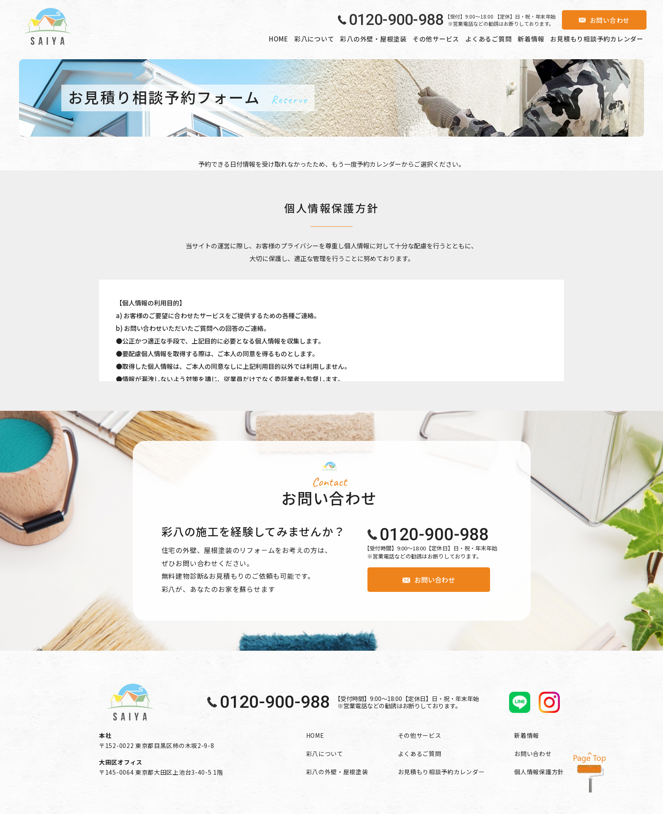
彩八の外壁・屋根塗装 (373, 38)
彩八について (314, 38)
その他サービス (436, 38)
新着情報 (531, 38)
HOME (278, 38)
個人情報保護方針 (539, 771)
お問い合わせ (532, 753)
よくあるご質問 (488, 38)
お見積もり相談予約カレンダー (597, 38)
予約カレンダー (379, 164)
